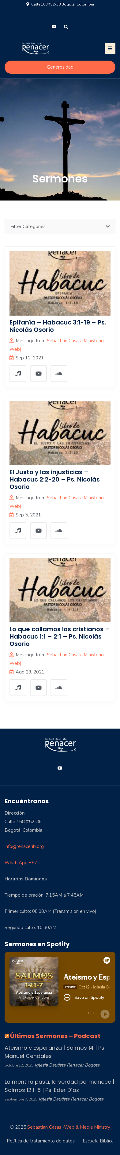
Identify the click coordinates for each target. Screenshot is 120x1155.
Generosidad (60, 67)
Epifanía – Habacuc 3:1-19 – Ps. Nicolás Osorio (57, 326)
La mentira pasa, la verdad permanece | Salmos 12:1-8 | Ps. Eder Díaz (59, 1086)
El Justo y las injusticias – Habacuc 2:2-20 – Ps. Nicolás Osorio (54, 479)
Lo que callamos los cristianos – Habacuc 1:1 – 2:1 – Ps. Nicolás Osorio (59, 636)
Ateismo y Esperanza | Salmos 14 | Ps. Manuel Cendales (55, 1052)
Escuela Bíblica (98, 1141)
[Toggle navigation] (110, 48)
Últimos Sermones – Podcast (55, 1036)
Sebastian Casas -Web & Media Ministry (68, 1127)
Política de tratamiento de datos (41, 1141)
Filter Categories (60, 226)
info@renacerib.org (24, 846)
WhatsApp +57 (21, 863)
